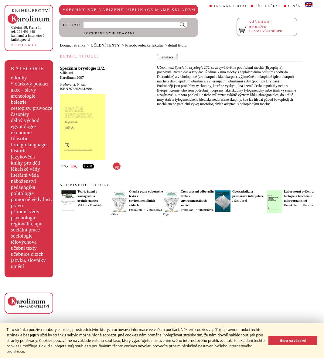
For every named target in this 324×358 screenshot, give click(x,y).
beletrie (19, 102)
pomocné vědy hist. (31, 199)
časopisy (20, 114)
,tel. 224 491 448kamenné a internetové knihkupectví (27, 33)
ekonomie (21, 132)
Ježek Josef (239, 200)
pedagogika (23, 187)
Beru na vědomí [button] (293, 340)
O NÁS (294, 6)
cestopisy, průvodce (32, 108)
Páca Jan (309, 205)
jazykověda (23, 157)
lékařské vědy (25, 169)
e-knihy (19, 78)
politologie (22, 193)
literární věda (25, 175)
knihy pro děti (25, 163)
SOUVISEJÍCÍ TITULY (85, 185)
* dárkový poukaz (30, 84)
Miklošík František (89, 205)
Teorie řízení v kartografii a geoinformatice (87, 196)
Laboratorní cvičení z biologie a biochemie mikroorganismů (299, 196)
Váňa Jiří (66, 73)
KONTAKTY (24, 45)
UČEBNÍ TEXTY (105, 45)
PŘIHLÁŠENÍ (267, 6)
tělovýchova (24, 242)
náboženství (23, 181)
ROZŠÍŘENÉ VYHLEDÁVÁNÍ (109, 33)
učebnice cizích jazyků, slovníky (28, 257)
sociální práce (25, 230)
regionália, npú (27, 224)
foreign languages (30, 145)
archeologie (23, 96)
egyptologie (23, 126)
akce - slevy (23, 90)
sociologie (21, 236)
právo (17, 205)
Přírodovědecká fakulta (144, 45)
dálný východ (25, 120)
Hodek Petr (291, 205)
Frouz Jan (135, 209)
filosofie (20, 138)
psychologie (23, 218)
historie (19, 151)
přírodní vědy (25, 211)
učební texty (24, 248)
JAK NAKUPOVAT (230, 6)
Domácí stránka (72, 45)
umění (17, 266)
